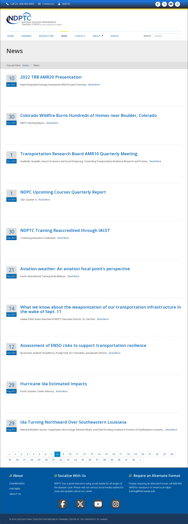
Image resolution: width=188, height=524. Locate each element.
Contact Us (46, 3)
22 (157, 454)
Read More (94, 84)
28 (31, 459)
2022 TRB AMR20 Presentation (51, 77)
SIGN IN (64, 3)
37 (97, 459)
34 (75, 459)
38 (104, 459)
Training (26, 36)
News (64, 36)
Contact (80, 36)
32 (60, 459)
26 (17, 459)
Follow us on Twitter (164, 4)
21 (150, 454)
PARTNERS (15, 488)
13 (91, 454)
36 (90, 459)
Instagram (116, 504)
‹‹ (9, 454)
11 (77, 454)
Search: (147, 35)
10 (70, 454)
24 (171, 454)
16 (113, 454)
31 (53, 459)
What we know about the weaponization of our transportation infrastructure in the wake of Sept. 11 (100, 309)
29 (39, 459)
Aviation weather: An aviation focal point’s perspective (75, 268)
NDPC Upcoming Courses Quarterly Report (63, 192)
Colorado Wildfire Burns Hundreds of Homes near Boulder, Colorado (88, 115)
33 (68, 459)
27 (24, 459)
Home (10, 36)
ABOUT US (15, 494)
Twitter (80, 504)
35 (82, 459)
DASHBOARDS (17, 483)
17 (121, 454)
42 (133, 459)
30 (46, 459)
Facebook (63, 504)
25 (10, 459)
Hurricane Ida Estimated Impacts (53, 383)
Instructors (46, 36)
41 (126, 459)
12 (84, 454)
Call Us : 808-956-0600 (20, 3)
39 (111, 459)
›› (140, 459)
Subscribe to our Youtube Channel (171, 4)
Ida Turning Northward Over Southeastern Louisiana (73, 422)
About (98, 36)
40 (119, 459)
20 (142, 454)
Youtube (98, 504)
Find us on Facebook (158, 4)
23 (164, 454)
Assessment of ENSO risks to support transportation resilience (83, 345)
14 (99, 454)
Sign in (114, 36)
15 (106, 454)
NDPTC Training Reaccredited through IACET (65, 230)
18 (128, 454)
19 (135, 454)
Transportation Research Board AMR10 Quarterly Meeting (78, 153)
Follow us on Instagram (177, 4)
